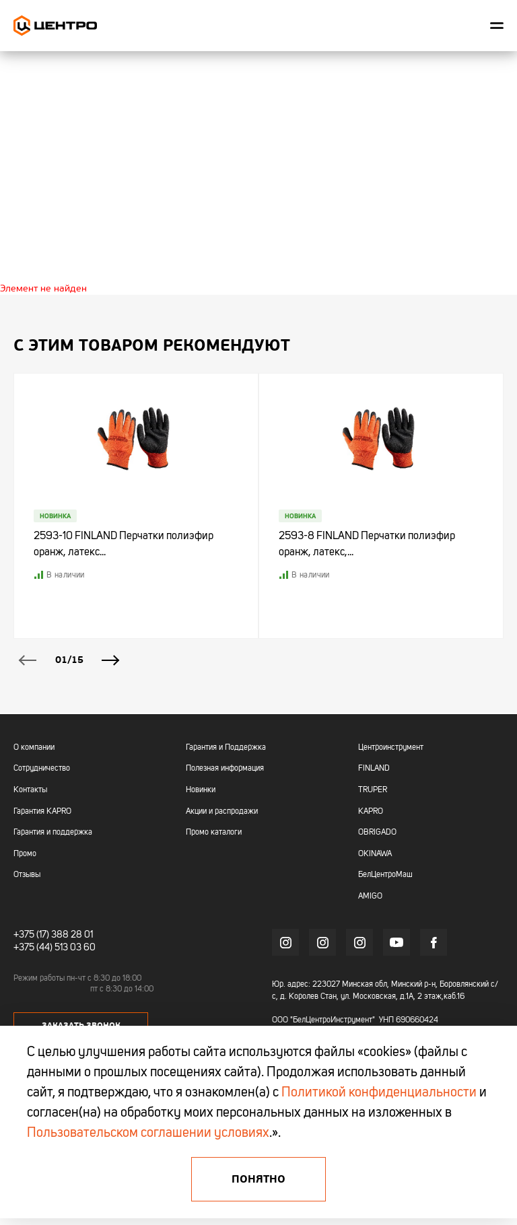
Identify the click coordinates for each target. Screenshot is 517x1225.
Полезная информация (225, 769)
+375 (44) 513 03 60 (54, 947)
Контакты (30, 790)
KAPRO (370, 812)
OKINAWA (375, 854)
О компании (34, 748)
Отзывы (26, 875)
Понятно (258, 1179)
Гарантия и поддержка (52, 833)
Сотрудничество (41, 769)
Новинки (200, 790)
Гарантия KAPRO (42, 812)
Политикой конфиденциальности (379, 1093)
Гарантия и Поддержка (226, 748)
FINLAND (374, 769)
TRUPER (372, 790)
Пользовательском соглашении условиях (148, 1133)
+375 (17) (31, 935)
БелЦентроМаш (385, 875)
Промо (24, 854)
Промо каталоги (214, 833)
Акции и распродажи (222, 812)
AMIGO (370, 897)
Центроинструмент (390, 748)
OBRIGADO (377, 833)
